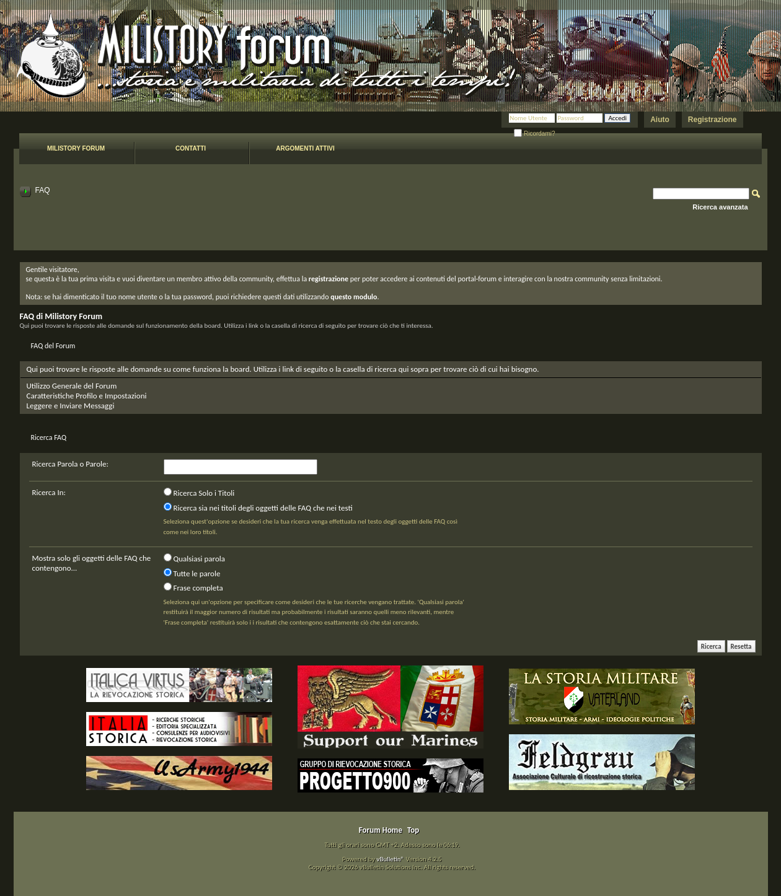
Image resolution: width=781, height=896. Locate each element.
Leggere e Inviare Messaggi (71, 405)
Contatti (190, 148)
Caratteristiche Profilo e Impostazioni (87, 395)
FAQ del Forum (53, 345)
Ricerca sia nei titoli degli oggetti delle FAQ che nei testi (258, 507)
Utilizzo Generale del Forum (72, 385)
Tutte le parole (192, 573)
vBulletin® (390, 859)
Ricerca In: (49, 492)
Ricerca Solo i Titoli (199, 493)
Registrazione (712, 119)
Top (413, 830)
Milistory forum (76, 148)
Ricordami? (534, 133)
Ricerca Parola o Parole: (70, 463)
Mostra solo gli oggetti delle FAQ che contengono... (91, 563)
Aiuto (659, 119)
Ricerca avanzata (720, 207)
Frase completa (193, 587)
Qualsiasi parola (194, 558)
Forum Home (380, 830)
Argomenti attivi (305, 148)
